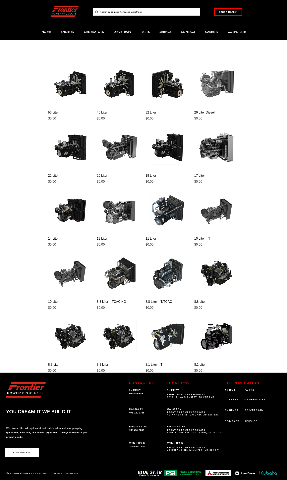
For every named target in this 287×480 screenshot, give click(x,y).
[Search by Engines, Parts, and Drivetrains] (146, 12)
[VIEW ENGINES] (22, 452)
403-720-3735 (136, 412)
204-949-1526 (137, 446)
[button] (240, 32)
